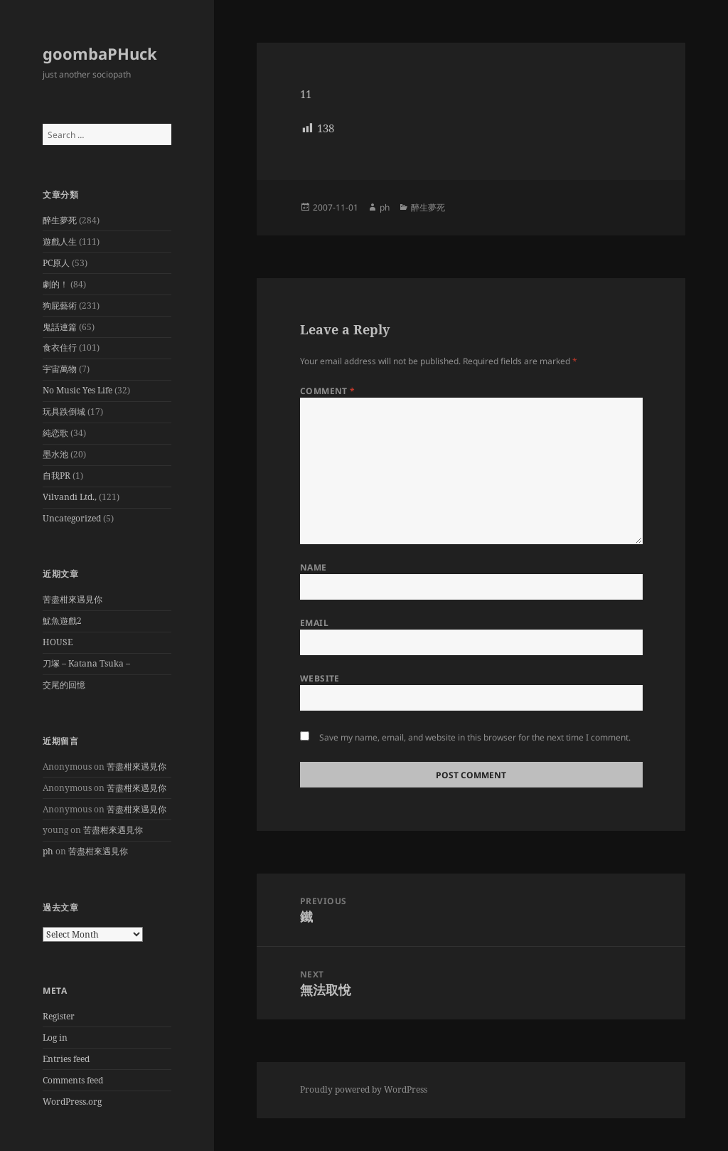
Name (313, 567)
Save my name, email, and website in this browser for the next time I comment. (475, 737)
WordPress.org (72, 1102)
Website (320, 678)
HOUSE (58, 642)
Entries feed (66, 1059)
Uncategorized (72, 518)
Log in (55, 1037)
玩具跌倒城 (64, 411)
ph (48, 851)
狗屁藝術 (60, 305)
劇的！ (55, 284)
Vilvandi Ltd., (70, 497)
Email (314, 623)
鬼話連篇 (60, 327)
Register (59, 1016)
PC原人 (56, 263)
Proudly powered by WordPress (363, 1089)
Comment (327, 391)
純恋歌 (55, 433)
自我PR (56, 476)
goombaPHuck (100, 53)
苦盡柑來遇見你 (72, 599)
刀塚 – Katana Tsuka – (86, 663)
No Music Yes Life (77, 390)
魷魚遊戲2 (62, 621)
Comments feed (73, 1080)
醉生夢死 (60, 220)
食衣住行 (60, 347)
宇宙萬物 (60, 369)
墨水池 (55, 454)
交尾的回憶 (64, 685)
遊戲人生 (60, 241)
